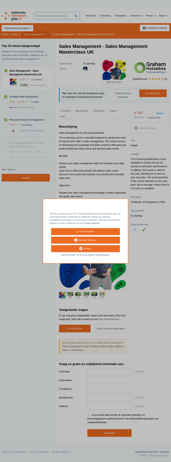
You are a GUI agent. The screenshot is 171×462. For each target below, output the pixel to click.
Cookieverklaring (101, 255)
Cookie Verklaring (92, 223)
